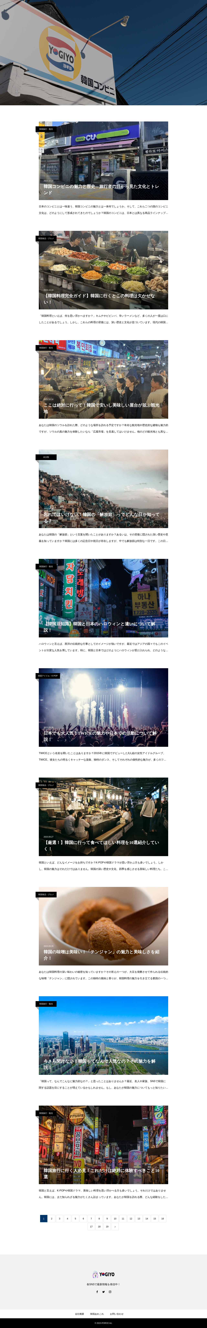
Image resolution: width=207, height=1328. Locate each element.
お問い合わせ (117, 1314)
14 (147, 1218)
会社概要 (79, 1314)
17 (91, 1226)
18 (99, 1226)
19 (107, 1226)
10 (115, 1218)
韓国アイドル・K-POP (48, 676)
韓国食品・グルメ (46, 238)
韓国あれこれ (97, 1314)
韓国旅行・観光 (46, 129)
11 (123, 1218)
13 (139, 1218)
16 (162, 1218)
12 (131, 1218)
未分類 (46, 457)
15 (154, 1218)
